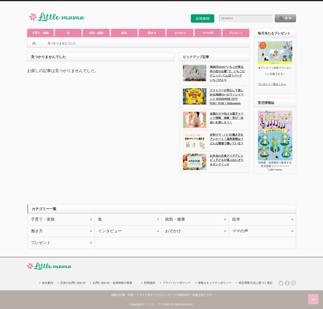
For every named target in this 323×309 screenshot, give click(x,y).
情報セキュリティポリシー (215, 282)
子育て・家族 (40, 33)
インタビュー (110, 231)
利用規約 (149, 282)
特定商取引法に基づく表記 (255, 282)
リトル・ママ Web (158, 304)
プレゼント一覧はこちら (272, 84)
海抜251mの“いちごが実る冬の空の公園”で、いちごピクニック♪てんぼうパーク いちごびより (227, 73)
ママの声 (208, 33)
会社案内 (47, 282)
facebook (293, 8)
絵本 (124, 33)
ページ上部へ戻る (313, 299)
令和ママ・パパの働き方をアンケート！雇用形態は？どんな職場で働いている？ (226, 139)
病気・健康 (96, 33)
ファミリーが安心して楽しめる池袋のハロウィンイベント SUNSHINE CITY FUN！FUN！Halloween (226, 97)
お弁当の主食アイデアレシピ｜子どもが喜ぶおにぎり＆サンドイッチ (226, 160)
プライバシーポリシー (177, 282)
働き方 (152, 33)
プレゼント (236, 33)
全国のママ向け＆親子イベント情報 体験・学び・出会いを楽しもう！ (226, 118)
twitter (287, 8)
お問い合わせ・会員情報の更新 (112, 282)
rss (280, 8)
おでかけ (180, 33)
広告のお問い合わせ (73, 282)
